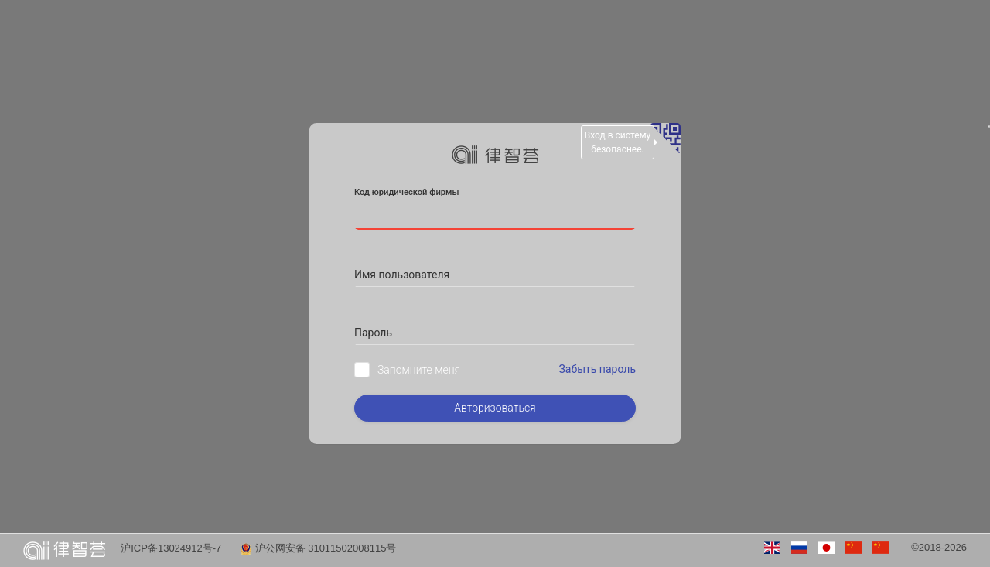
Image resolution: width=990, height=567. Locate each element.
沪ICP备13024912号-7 (171, 548)
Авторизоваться (494, 407)
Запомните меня (418, 370)
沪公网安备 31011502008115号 (318, 548)
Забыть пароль (597, 369)
